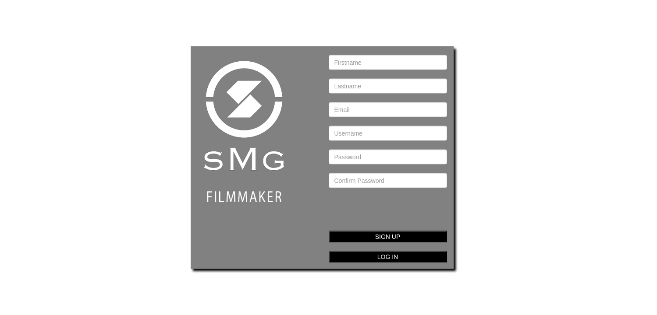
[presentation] (391, 204)
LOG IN (387, 256)
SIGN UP (388, 236)
